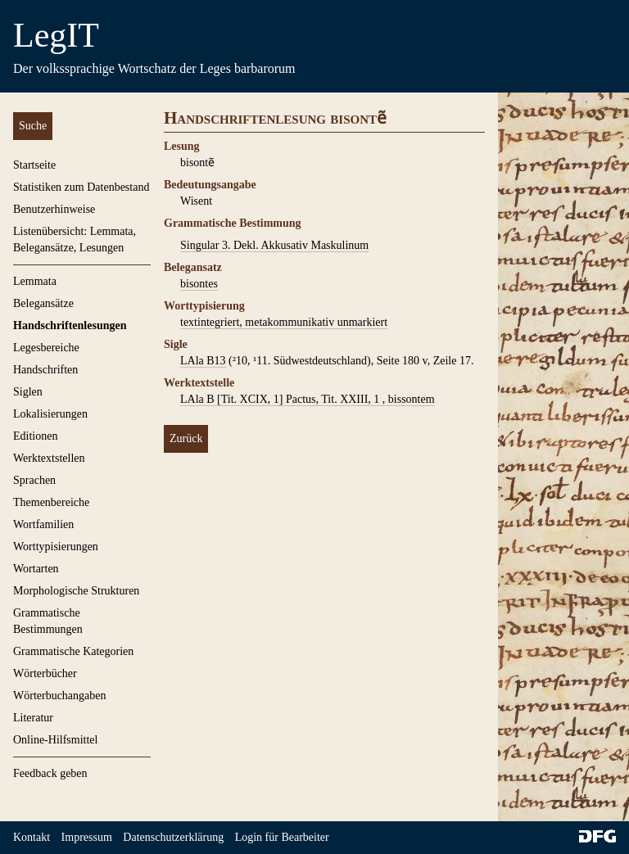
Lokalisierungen (50, 414)
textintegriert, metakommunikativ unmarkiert (283, 322)
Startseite (34, 165)
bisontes (199, 284)
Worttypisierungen (55, 546)
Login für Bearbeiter (282, 837)
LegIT (56, 35)
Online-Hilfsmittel (55, 740)
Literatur (33, 718)
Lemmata (35, 281)
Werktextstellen (49, 458)
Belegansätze (43, 303)
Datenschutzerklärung (173, 837)
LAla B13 (203, 361)
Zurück (186, 438)
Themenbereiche (51, 502)
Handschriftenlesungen (69, 325)
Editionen (35, 436)
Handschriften (45, 370)
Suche (33, 126)
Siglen (28, 392)
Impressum (86, 837)
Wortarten (36, 569)
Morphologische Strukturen (76, 591)
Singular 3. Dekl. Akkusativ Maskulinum (274, 245)
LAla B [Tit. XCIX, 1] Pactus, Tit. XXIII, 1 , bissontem (307, 399)
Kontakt (31, 837)
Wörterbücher (45, 673)
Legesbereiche (46, 347)
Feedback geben (50, 773)
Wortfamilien (43, 524)
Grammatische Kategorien (73, 651)
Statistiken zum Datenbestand (81, 187)
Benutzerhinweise (54, 209)
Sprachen (34, 480)
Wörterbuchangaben (59, 695)
